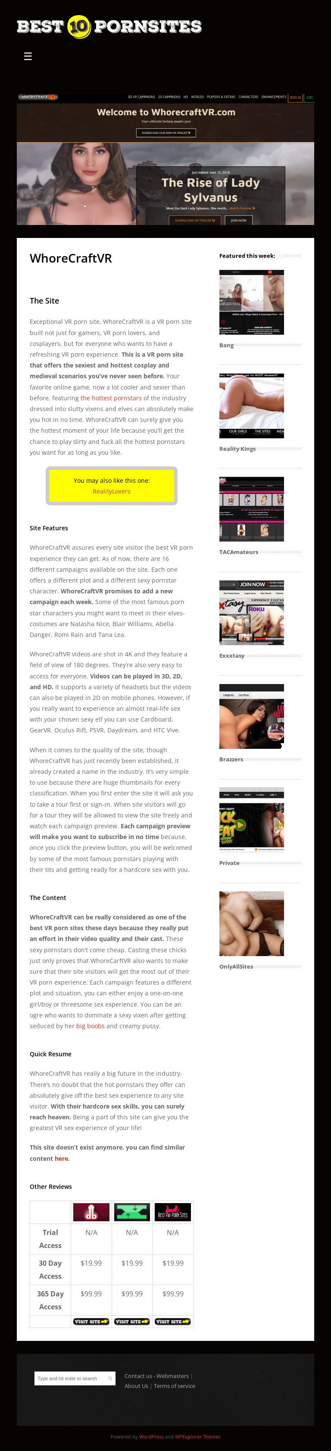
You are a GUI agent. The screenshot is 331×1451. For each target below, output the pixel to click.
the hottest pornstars (111, 398)
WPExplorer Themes (197, 1436)
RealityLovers (112, 491)
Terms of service (174, 1386)
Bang (226, 345)
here (61, 1158)
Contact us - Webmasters (157, 1376)
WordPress (151, 1436)
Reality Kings (237, 449)
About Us (136, 1386)
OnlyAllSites (236, 966)
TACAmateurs (238, 552)
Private (229, 863)
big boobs (90, 1026)
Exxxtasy (231, 655)
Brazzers (231, 759)
